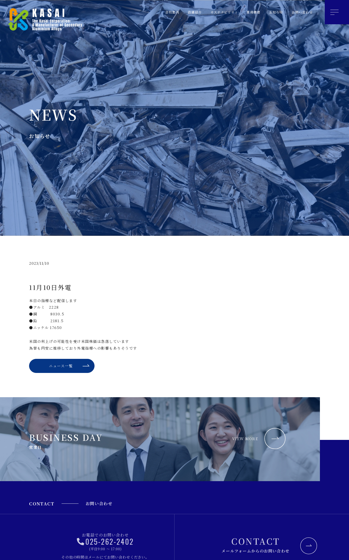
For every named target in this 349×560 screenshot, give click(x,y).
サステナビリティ (214, 12)
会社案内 (158, 12)
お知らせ (272, 12)
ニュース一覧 (60, 366)
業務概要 (247, 12)
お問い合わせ (301, 12)
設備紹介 (182, 12)
